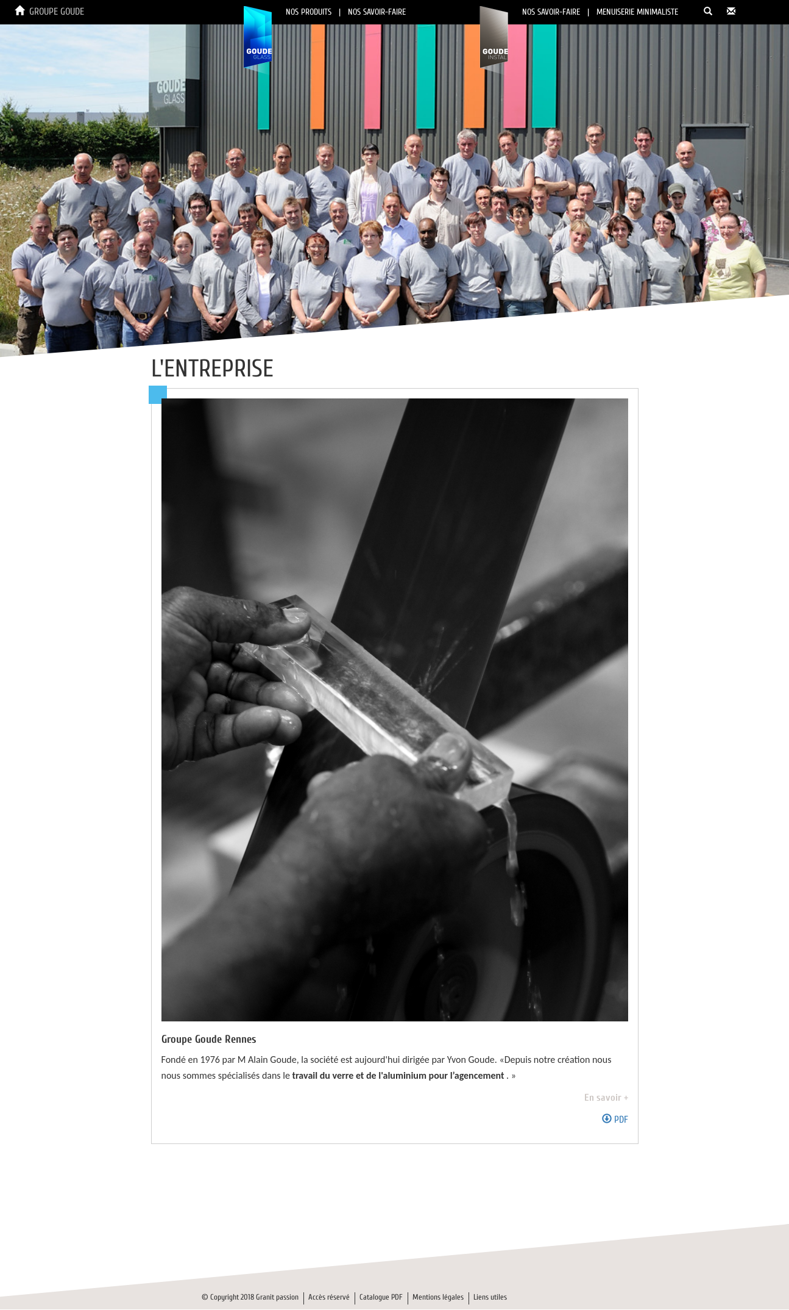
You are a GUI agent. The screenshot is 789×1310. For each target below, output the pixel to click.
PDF (615, 1119)
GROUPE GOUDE (56, 11)
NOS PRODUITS (308, 12)
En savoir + (606, 1097)
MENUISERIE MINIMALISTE (637, 12)
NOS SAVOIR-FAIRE (377, 12)
